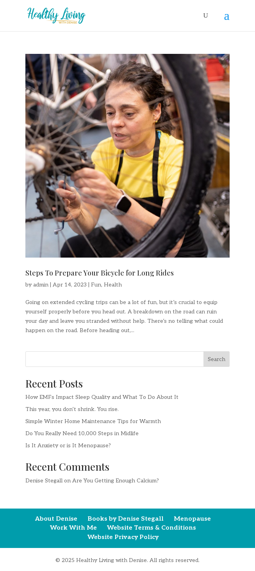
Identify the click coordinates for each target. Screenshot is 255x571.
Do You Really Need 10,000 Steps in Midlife (82, 433)
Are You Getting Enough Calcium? (115, 480)
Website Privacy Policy (123, 537)
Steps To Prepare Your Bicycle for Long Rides (99, 272)
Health (113, 284)
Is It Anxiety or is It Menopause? (68, 445)
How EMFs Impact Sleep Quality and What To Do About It (101, 397)
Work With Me (73, 528)
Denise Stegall (43, 480)
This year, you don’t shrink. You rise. (72, 409)
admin (40, 284)
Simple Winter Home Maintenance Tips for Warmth (93, 421)
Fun (96, 284)
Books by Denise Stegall (125, 519)
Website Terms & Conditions (151, 528)
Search (216, 359)
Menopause (192, 519)
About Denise (56, 519)
